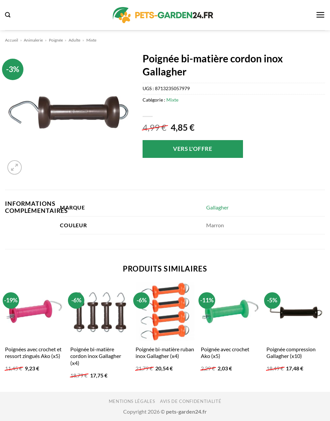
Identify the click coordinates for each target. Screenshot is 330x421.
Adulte (74, 40)
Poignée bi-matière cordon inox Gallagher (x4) (95, 356)
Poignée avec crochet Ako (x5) (225, 352)
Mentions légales (132, 401)
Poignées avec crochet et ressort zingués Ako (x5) (33, 352)
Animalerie (33, 40)
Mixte (91, 40)
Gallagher (217, 207)
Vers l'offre (192, 148)
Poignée (56, 40)
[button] (7, 14)
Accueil (11, 40)
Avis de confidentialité (190, 401)
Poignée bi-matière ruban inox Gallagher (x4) (165, 352)
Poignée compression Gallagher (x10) (291, 352)
